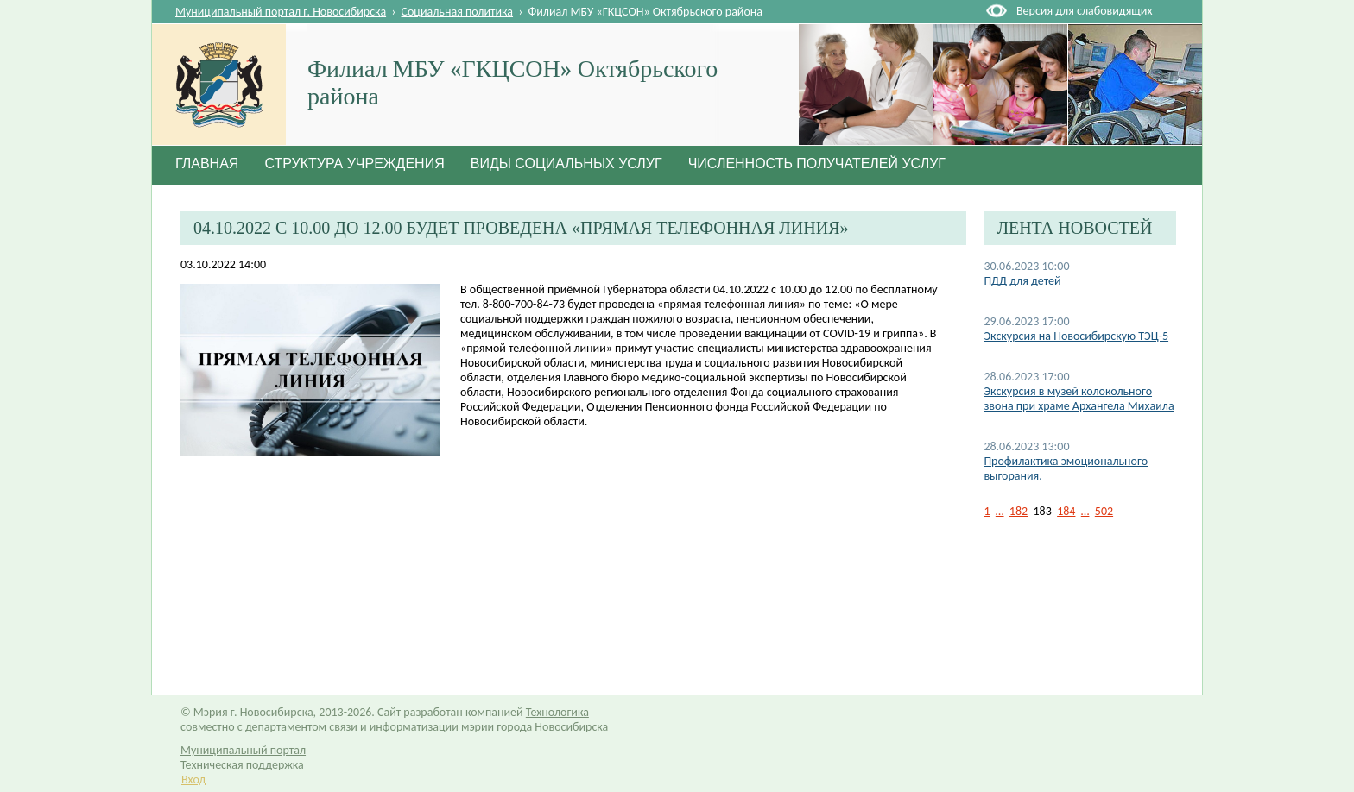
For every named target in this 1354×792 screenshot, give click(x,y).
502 (1104, 511)
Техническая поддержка (242, 764)
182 (1018, 511)
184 (1066, 511)
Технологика (557, 712)
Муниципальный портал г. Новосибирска (280, 11)
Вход (193, 779)
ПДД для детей (1022, 280)
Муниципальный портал (243, 750)
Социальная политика (458, 11)
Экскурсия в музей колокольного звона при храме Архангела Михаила (1079, 398)
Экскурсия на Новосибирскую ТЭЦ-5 (1076, 336)
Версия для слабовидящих (1084, 10)
